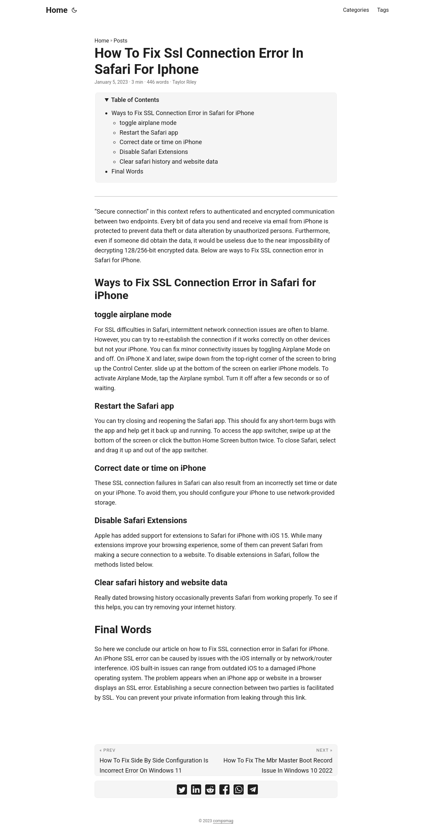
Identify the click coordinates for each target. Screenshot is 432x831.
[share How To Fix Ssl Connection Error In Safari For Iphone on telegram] (253, 791)
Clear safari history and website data (168, 161)
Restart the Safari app (148, 132)
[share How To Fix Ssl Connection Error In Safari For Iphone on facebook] (224, 791)
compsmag (223, 821)
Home (57, 10)
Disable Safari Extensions (153, 151)
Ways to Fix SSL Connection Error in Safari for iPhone (182, 112)
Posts (121, 40)
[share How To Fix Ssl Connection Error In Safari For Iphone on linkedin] (196, 791)
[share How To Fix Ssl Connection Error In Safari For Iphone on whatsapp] (239, 791)
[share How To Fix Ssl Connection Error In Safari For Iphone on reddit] (210, 791)
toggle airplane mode (148, 122)
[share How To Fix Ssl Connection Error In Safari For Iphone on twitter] (182, 791)
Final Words (127, 171)
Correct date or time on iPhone (160, 141)
